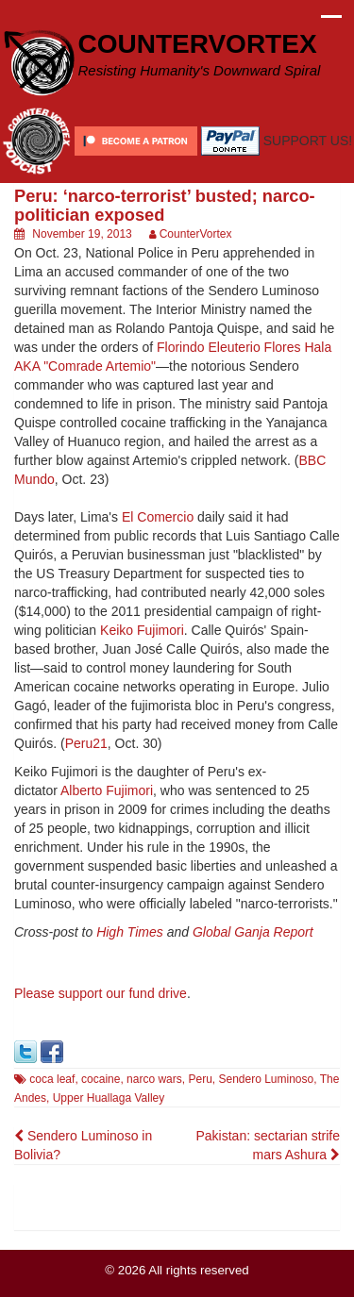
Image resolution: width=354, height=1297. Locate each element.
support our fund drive (123, 993)
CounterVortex (196, 234)
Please (36, 993)
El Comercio (158, 516)
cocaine (100, 1079)
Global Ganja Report (253, 931)
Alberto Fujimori (106, 790)
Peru (199, 1079)
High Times (129, 931)
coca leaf (52, 1079)
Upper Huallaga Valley (109, 1098)
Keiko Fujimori (142, 630)
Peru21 (86, 743)
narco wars (154, 1079)
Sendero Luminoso (265, 1079)
